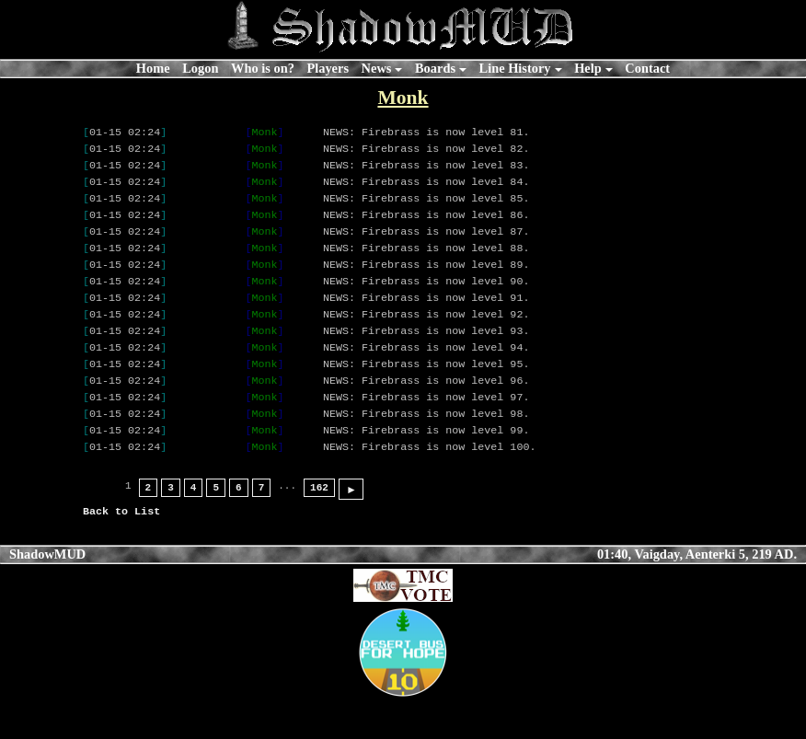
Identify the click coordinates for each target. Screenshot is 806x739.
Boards (435, 68)
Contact (647, 68)
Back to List (121, 549)
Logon (200, 68)
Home (153, 68)
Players (327, 68)
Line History (515, 68)
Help (588, 68)
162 (319, 526)
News (377, 68)
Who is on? (262, 68)
